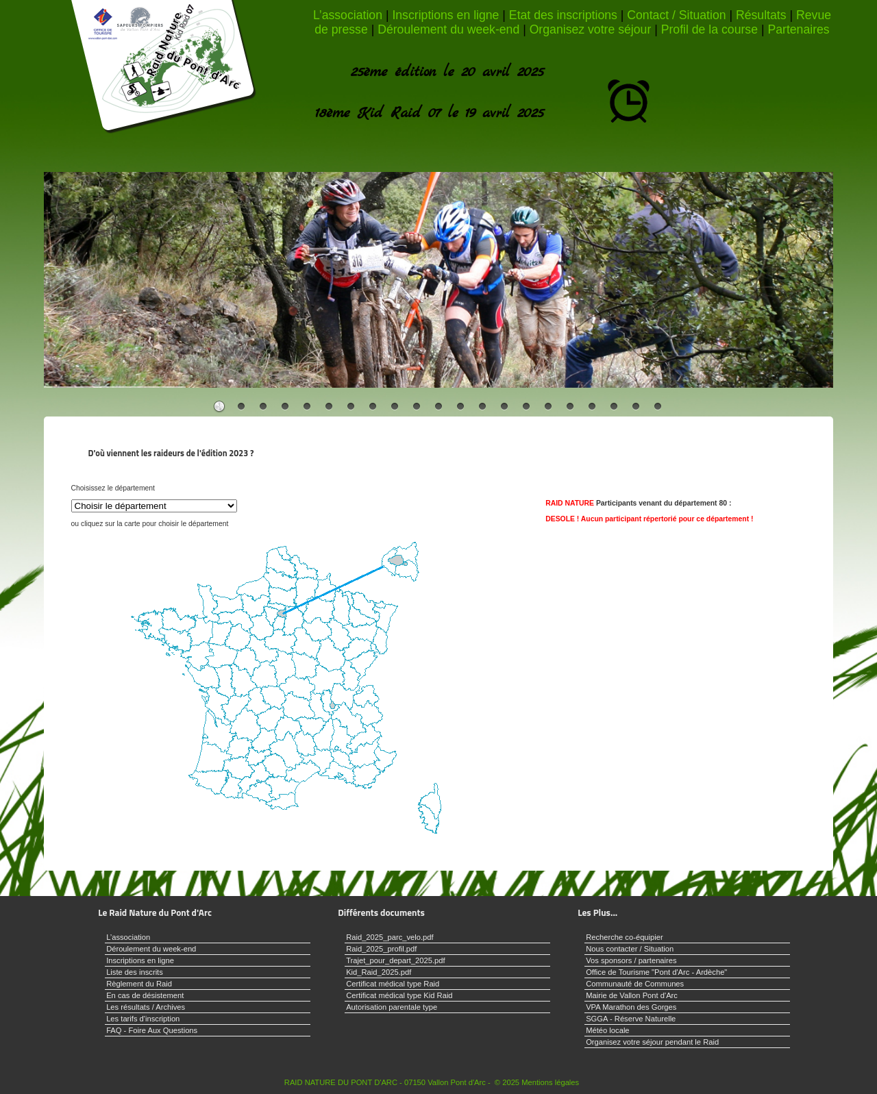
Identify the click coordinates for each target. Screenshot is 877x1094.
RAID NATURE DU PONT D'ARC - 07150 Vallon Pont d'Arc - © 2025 (401, 1082)
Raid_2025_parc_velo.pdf (390, 937)
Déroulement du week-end (448, 29)
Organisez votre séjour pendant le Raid (652, 1042)
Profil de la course (709, 29)
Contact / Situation (676, 15)
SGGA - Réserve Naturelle (631, 1019)
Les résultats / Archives (145, 1007)
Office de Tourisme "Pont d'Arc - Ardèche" (656, 972)
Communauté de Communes (635, 984)
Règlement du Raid (139, 984)
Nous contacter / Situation (630, 949)
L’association (347, 15)
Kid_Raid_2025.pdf (378, 972)
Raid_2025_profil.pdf (381, 949)
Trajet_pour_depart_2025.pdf (395, 960)
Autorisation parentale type (391, 1007)
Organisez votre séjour (591, 29)
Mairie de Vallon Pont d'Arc (632, 995)
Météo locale (607, 1030)
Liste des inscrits (134, 972)
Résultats (761, 15)
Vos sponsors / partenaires (631, 960)
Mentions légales (550, 1082)
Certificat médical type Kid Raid (399, 995)
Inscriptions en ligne (445, 15)
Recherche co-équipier (624, 937)
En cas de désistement (145, 995)
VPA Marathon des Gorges (631, 1007)
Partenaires (798, 29)
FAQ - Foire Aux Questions (151, 1030)
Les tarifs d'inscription (143, 1019)
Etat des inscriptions (563, 15)
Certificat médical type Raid (392, 984)
